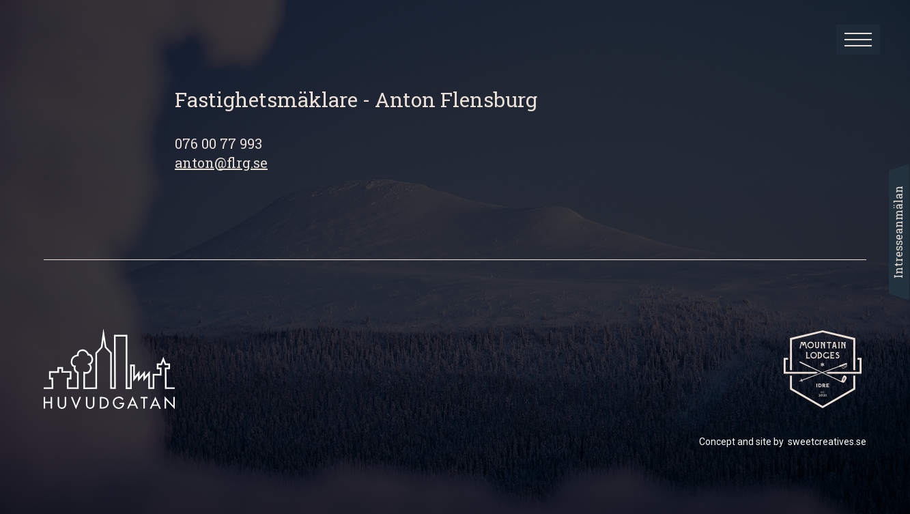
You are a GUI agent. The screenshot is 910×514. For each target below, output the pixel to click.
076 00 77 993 (218, 143)
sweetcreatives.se (827, 441)
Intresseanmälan (898, 232)
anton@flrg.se (221, 162)
